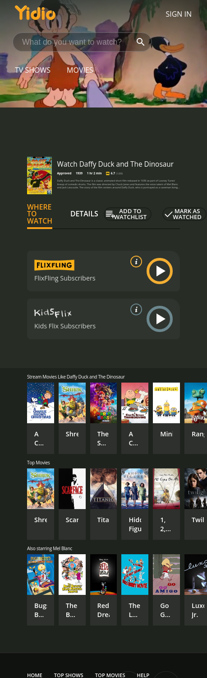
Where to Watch (39, 214)
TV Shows (33, 70)
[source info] (134, 261)
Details (84, 214)
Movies (80, 70)
